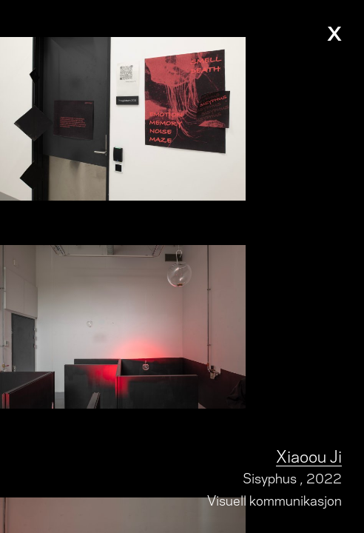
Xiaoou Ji (309, 454)
